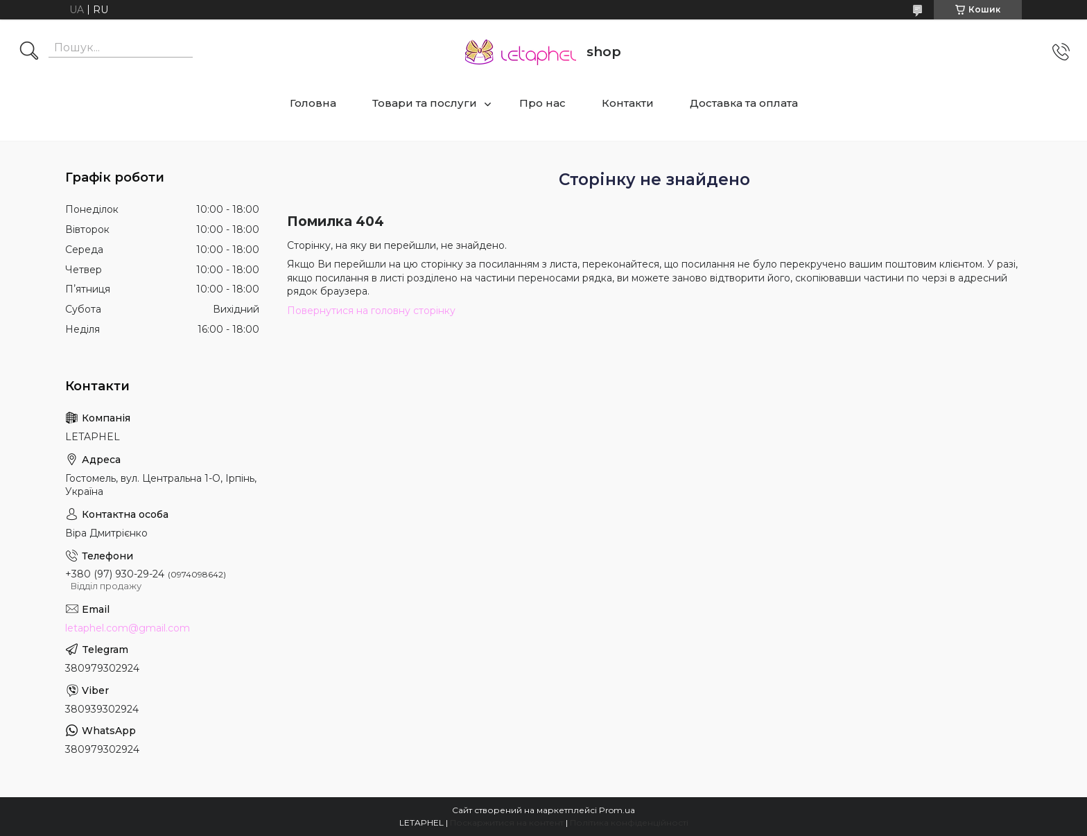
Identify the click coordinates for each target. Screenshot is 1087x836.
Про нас (542, 103)
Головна (313, 103)
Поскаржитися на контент (507, 822)
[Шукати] (29, 52)
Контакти (628, 103)
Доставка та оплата (744, 103)
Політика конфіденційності (629, 822)
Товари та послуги (424, 103)
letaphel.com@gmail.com (127, 628)
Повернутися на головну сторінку (371, 310)
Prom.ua (617, 810)
